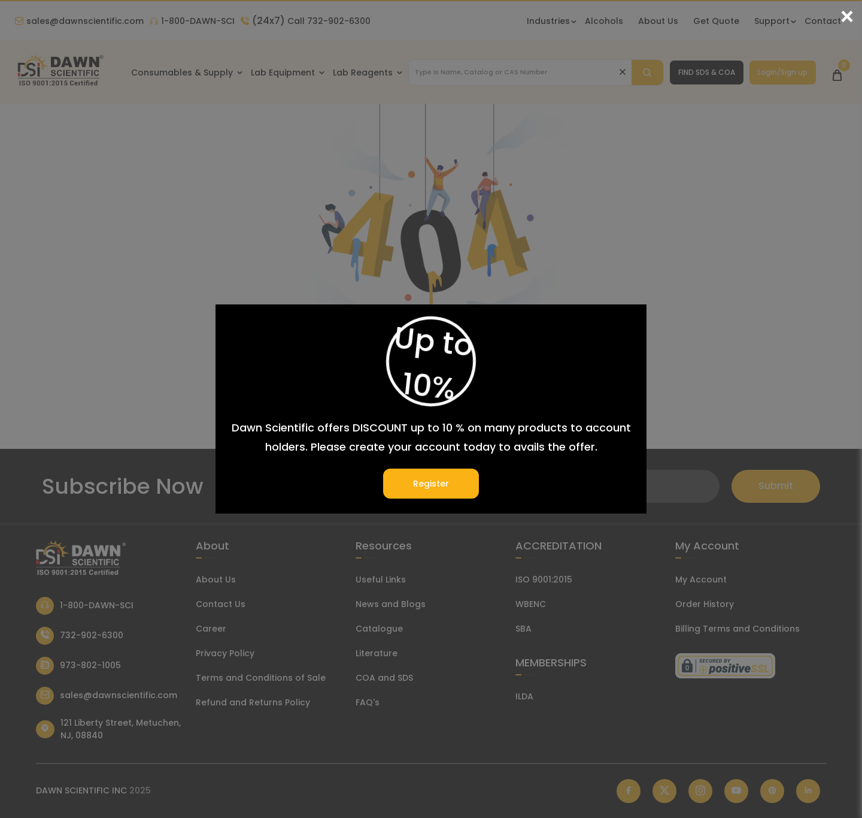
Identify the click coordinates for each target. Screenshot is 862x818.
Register (431, 484)
